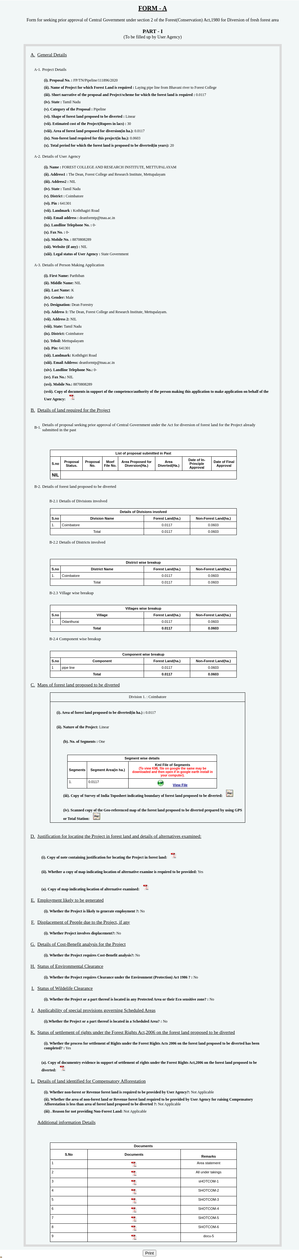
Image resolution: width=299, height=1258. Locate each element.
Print (149, 1253)
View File (180, 785)
